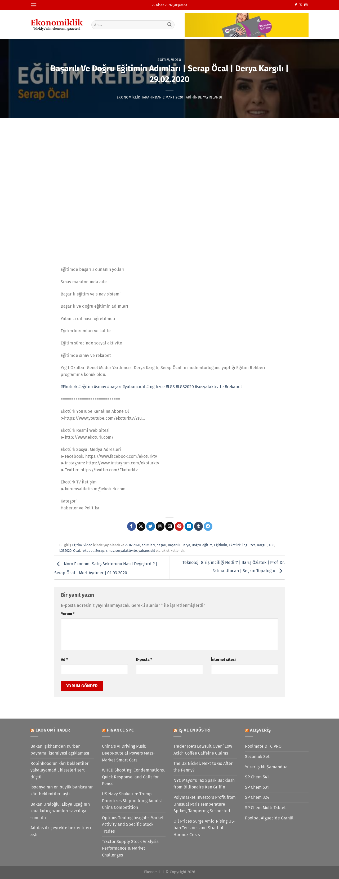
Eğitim (163, 60)
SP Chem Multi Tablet (265, 807)
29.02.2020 (132, 545)
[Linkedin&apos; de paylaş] (189, 526)
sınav (110, 551)
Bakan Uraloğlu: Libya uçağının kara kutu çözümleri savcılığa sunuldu (60, 811)
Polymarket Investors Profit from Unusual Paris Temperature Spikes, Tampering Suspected (204, 804)
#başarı (114, 386)
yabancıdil (147, 551)
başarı (161, 545)
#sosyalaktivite (209, 386)
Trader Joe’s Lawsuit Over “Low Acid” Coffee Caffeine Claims (202, 750)
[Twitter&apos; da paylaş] (150, 526)
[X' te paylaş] (141, 526)
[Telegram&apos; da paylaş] (208, 526)
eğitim (207, 545)
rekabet (88, 551)
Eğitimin (220, 545)
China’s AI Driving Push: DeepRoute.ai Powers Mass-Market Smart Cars (128, 753)
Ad (64, 659)
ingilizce (249, 545)
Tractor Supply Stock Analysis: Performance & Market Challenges (130, 848)
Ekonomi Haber (52, 730)
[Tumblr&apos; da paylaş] (198, 526)
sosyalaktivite (126, 551)
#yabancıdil (134, 386)
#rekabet (233, 386)
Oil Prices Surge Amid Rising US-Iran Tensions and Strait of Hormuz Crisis (204, 828)
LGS (271, 545)
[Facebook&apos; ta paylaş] (131, 526)
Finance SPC (120, 730)
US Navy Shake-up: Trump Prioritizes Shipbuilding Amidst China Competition (132, 800)
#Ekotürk (69, 386)
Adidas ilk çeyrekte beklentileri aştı (60, 831)
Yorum (67, 614)
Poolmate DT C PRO (263, 746)
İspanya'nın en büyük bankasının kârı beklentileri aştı (61, 790)
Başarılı (174, 545)
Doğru (196, 545)
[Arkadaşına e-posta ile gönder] (169, 526)
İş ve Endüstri (195, 730)
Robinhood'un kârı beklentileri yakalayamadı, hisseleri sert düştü (60, 770)
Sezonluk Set (257, 756)
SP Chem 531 (257, 787)
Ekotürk (235, 545)
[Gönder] (169, 24)
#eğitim (85, 386)
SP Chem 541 (257, 776)
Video (176, 60)
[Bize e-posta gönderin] (305, 5)
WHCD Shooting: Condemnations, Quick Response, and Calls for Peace (133, 777)
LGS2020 (65, 551)
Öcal (76, 551)
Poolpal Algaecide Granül (269, 817)
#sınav (100, 386)
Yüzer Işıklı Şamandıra (266, 766)
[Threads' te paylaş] (160, 526)
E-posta (144, 659)
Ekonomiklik (128, 97)
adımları (148, 545)
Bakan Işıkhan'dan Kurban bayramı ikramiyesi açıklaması (59, 750)
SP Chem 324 (257, 797)
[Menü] (33, 5)
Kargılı (262, 545)
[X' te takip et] (300, 5)
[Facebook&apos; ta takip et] (295, 5)
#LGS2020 (185, 386)
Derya (185, 545)
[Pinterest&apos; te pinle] (179, 526)
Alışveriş (260, 730)
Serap (99, 551)
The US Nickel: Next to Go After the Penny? (203, 767)
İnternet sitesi (223, 659)
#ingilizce (155, 386)
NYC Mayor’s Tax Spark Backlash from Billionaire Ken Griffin (204, 784)
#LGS (170, 386)
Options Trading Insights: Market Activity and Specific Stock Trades (133, 824)
